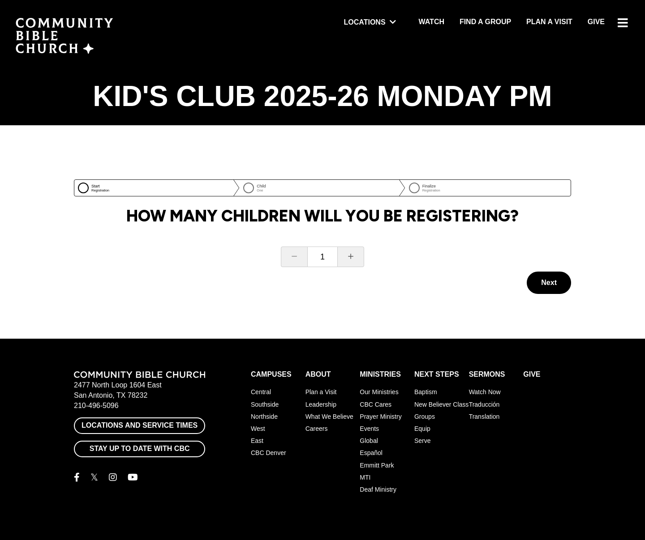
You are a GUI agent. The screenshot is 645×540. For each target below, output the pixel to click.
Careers (316, 428)
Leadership (320, 404)
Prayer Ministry (380, 416)
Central (261, 391)
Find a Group (485, 22)
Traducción (484, 404)
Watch (431, 22)
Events (369, 428)
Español (371, 452)
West (258, 428)
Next (549, 282)
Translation (484, 416)
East (257, 440)
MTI (365, 477)
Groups (424, 416)
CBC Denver (268, 452)
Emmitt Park (377, 465)
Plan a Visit (549, 22)
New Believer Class (441, 404)
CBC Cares (375, 404)
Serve (422, 440)
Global (369, 440)
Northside (264, 416)
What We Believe (329, 416)
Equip (422, 428)
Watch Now (485, 391)
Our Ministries (379, 391)
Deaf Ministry (378, 489)
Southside (265, 404)
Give (596, 22)
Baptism (425, 391)
